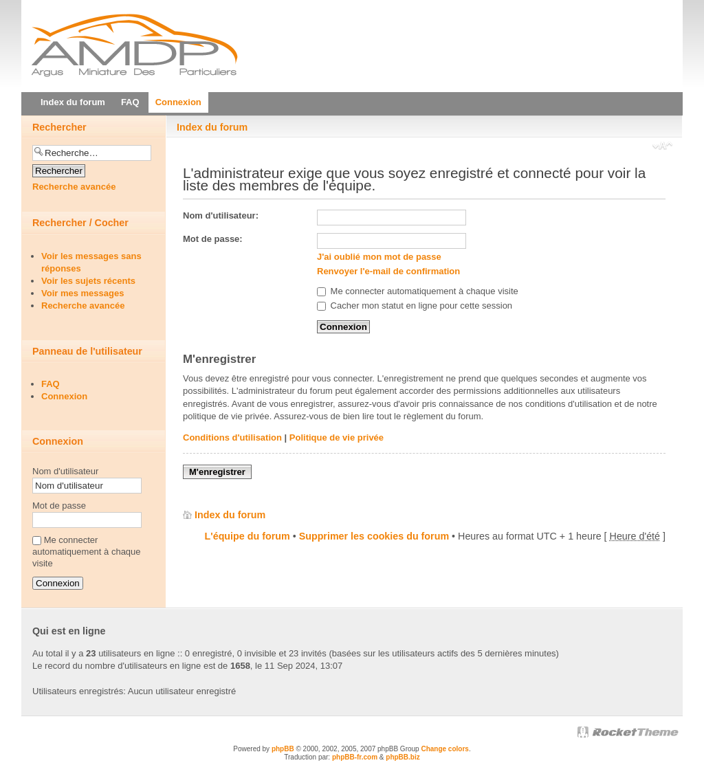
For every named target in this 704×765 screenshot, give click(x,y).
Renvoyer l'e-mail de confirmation (388, 271)
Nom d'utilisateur (65, 471)
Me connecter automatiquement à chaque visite (417, 291)
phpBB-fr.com (354, 757)
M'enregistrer (217, 472)
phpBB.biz (402, 757)
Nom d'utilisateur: (220, 215)
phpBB (283, 749)
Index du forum (212, 127)
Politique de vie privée (336, 437)
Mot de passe (59, 505)
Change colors (444, 749)
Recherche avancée (74, 186)
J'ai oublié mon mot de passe (379, 257)
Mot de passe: (213, 239)
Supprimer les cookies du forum (374, 536)
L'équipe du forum (247, 536)
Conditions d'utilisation (232, 437)
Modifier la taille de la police (662, 147)
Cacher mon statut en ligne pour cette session (414, 305)
